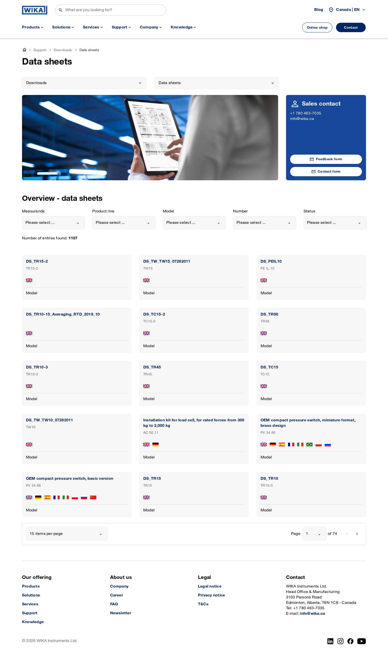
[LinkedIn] (330, 641)
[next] (357, 534)
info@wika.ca (302, 118)
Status (309, 211)
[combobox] (53, 222)
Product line (103, 211)
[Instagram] (340, 641)
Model (168, 211)
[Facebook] (350, 641)
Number (240, 211)
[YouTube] (361, 641)
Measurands (33, 211)
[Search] (110, 10)
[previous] (346, 534)
